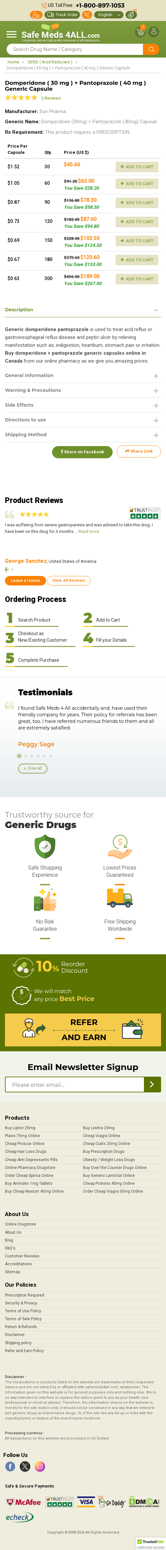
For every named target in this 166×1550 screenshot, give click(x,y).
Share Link (138, 451)
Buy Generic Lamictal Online (109, 1175)
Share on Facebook (81, 451)
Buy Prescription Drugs (103, 1151)
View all (35, 768)
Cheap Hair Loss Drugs (25, 1151)
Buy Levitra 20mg (99, 1128)
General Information (29, 375)
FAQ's (10, 1248)
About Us (13, 1232)
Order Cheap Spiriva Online (29, 1175)
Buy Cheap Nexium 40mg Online (34, 1191)
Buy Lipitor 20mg (20, 1128)
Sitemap (12, 1272)
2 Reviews (51, 98)
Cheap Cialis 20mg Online (106, 1143)
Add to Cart (137, 166)
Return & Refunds (21, 1326)
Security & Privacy (21, 1303)
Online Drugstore (20, 1224)
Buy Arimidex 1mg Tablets (28, 1183)
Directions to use (25, 420)
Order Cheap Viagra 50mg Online (113, 1191)
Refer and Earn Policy (24, 1350)
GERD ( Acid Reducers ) (50, 62)
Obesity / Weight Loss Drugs (109, 1159)
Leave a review (25, 580)
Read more (88, 531)
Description (19, 310)
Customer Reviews (22, 1256)
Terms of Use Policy (23, 1311)
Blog (9, 1240)
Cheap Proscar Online (24, 1143)
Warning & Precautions (33, 390)
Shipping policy (18, 1343)
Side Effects (19, 405)
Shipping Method (26, 435)
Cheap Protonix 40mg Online (109, 1183)
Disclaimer (15, 1334)
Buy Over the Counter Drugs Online (115, 1167)
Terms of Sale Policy (23, 1319)
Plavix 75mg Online (22, 1135)
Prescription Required (24, 1295)
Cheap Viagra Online (101, 1135)
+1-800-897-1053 (100, 5)
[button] (151, 1544)
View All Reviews (68, 580)
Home (13, 62)
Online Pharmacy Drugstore (30, 1167)
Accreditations (18, 1264)
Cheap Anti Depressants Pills (31, 1159)
